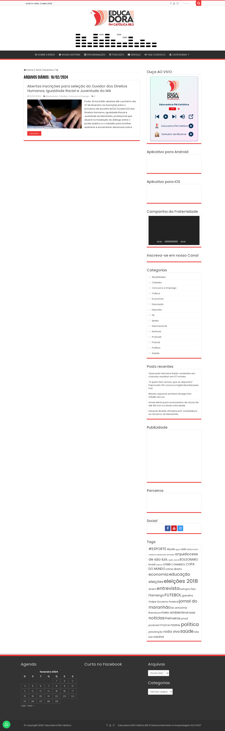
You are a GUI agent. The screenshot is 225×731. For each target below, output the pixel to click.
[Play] (166, 117)
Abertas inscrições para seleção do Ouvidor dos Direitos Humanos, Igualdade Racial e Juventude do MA (77, 88)
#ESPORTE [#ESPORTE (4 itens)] (157, 548)
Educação (158, 304)
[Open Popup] (191, 117)
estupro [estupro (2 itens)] (185, 589)
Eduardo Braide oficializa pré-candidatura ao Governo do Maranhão (173, 412)
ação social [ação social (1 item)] (174, 560)
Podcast (156, 337)
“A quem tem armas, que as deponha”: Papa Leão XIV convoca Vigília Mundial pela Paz (173, 385)
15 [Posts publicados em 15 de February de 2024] (57, 691)
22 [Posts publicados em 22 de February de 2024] (56, 696)
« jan (23, 705)
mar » (30, 705)
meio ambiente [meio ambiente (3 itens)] (173, 612)
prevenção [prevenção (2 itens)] (156, 632)
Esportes (157, 309)
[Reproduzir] (153, 241)
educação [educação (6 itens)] (179, 574)
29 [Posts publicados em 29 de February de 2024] (56, 701)
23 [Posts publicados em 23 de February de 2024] (64, 696)
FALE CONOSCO (155, 54)
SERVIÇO (134, 54)
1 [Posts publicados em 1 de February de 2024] (56, 681)
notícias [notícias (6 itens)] (157, 618)
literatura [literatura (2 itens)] (155, 612)
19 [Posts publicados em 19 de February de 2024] (33, 696)
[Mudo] (189, 241)
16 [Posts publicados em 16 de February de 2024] (64, 691)
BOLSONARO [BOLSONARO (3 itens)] (189, 559)
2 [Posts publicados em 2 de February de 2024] (64, 681)
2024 (38, 70)
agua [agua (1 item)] (177, 549)
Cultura (156, 293)
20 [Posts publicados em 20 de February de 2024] (40, 696)
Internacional (159, 326)
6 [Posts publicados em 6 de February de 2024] (40, 686)
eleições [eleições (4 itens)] (156, 581)
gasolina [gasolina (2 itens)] (187, 595)
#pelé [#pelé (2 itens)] (171, 549)
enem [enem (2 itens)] (152, 589)
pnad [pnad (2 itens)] (184, 618)
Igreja (155, 320)
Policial (156, 342)
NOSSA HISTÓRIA (69, 54)
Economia (157, 298)
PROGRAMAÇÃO (94, 54)
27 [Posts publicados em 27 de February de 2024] (40, 701)
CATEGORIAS (178, 54)
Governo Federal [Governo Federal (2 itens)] (168, 601)
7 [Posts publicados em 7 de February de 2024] (48, 686)
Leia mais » (34, 133)
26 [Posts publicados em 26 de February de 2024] (32, 701)
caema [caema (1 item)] (159, 564)
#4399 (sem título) (28, 54)
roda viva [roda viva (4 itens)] (171, 631)
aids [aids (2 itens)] (183, 549)
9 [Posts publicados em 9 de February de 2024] (64, 686)
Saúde (155, 353)
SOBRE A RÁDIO (45, 54)
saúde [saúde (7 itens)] (187, 631)
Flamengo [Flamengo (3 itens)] (156, 595)
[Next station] (157, 117)
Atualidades (52, 96)
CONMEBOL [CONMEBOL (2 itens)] (178, 564)
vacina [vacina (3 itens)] (158, 637)
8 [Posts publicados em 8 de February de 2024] (56, 686)
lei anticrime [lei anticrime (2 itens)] (179, 608)
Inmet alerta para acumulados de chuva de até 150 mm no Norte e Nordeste (174, 404)
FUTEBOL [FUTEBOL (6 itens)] (173, 595)
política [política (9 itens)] (190, 624)
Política (156, 347)
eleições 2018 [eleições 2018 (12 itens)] (181, 581)
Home (28, 70)
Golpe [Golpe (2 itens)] (152, 601)
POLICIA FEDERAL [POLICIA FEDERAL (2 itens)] (170, 625)
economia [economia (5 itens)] (159, 574)
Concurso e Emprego (78, 96)
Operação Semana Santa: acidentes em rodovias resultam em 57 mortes (172, 375)
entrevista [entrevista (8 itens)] (168, 588)
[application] (174, 230)
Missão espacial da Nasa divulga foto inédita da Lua (170, 395)
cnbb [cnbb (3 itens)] (167, 564)
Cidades (63, 96)
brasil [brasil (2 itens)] (152, 564)
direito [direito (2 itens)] (178, 569)
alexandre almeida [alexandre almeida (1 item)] (165, 554)
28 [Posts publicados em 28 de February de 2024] (48, 701)
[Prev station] (174, 117)
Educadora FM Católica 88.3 (134, 725)
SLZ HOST (196, 725)
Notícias (156, 331)
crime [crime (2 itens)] (169, 569)
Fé (153, 315)
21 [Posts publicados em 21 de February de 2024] (48, 696)
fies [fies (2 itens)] (193, 589)
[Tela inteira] (195, 241)
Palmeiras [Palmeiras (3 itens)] (173, 618)
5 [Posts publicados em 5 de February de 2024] (32, 686)
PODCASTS (116, 54)
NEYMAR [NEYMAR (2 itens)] (190, 612)
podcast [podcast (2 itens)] (154, 625)
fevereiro (48, 70)
